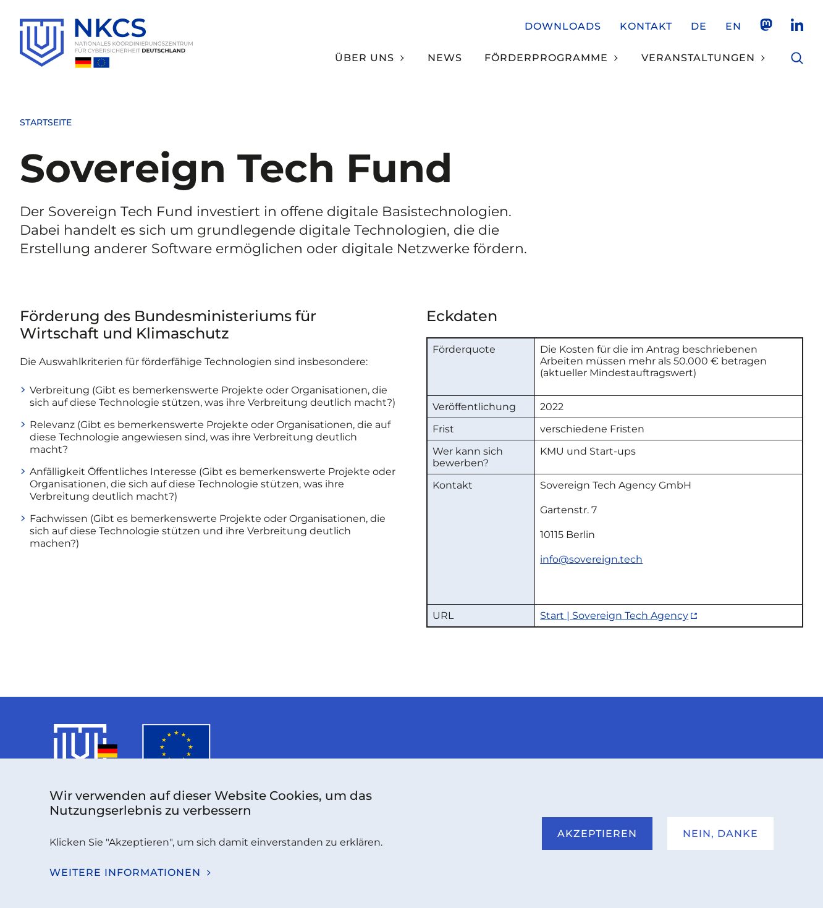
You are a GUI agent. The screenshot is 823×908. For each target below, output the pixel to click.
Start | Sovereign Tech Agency (614, 615)
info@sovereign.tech (591, 559)
